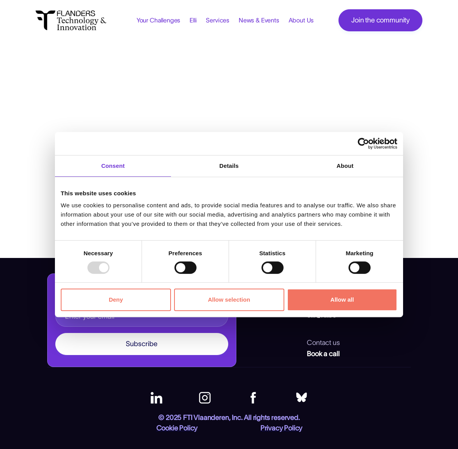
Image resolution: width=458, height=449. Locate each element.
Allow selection (229, 299)
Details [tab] (229, 165)
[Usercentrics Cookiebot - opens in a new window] (363, 143)
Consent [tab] (113, 165)
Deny (116, 299)
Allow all (342, 299)
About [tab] (345, 165)
